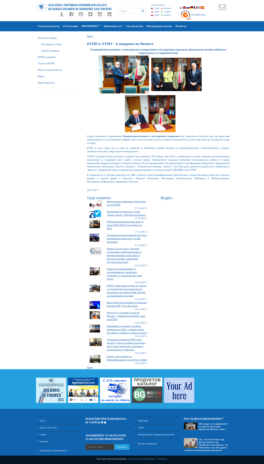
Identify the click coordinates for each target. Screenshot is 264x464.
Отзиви (41, 434)
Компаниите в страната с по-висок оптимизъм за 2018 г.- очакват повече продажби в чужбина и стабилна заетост (127, 329)
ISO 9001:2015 (193, 15)
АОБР (139, 427)
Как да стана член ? (47, 427)
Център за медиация (146, 443)
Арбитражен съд (113, 26)
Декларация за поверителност (51, 450)
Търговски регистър (48, 26)
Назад (90, 36)
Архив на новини (50, 50)
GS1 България (70, 26)
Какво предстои (46, 82)
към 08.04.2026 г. (158, 5)
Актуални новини (47, 38)
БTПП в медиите (47, 57)
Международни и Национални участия (154, 434)
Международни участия (159, 26)
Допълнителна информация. (142, 459)
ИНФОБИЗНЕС (90, 26)
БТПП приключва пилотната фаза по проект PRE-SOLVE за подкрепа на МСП (125, 225)
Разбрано (162, 459)
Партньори (141, 420)
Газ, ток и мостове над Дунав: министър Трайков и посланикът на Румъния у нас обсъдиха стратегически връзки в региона (206, 445)
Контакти (42, 441)
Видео (41, 76)
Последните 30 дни (51, 44)
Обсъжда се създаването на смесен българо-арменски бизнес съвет (213, 426)
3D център (180, 26)
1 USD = (161, 8)
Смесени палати (134, 26)
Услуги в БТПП (46, 63)
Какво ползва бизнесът (50, 70)
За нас (40, 420)
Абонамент (122, 447)
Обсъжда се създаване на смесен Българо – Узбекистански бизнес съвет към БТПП (126, 316)
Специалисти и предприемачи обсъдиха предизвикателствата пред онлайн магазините (127, 238)
